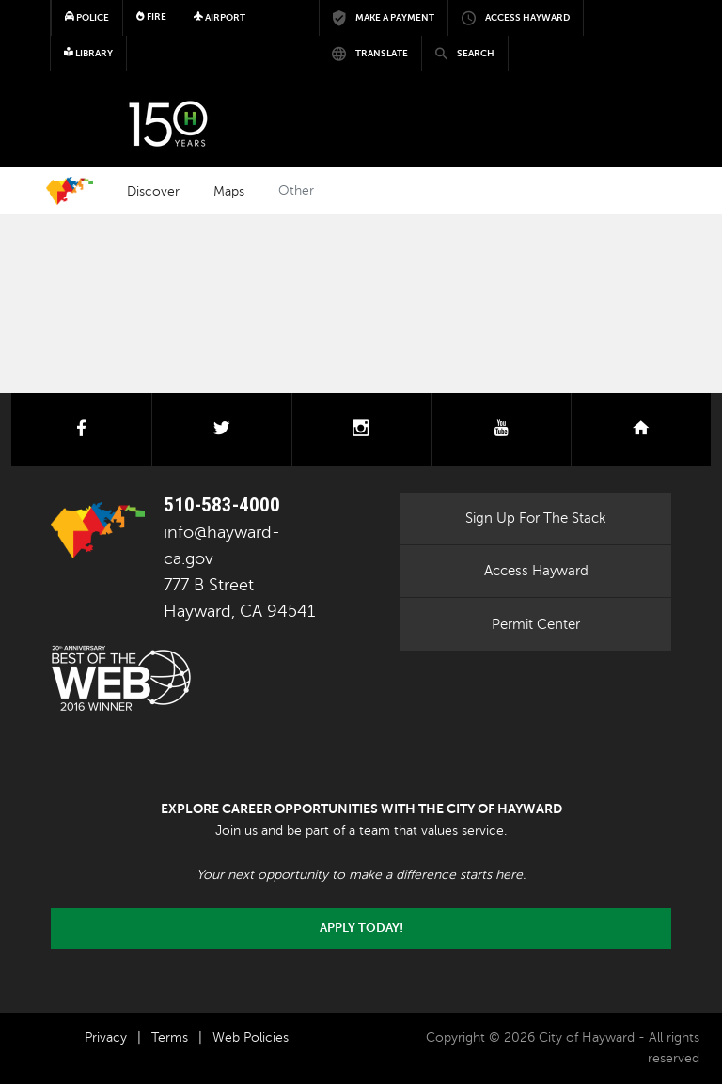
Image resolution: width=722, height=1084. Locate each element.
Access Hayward (536, 570)
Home (69, 190)
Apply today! (361, 928)
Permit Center (536, 624)
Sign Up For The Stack (535, 518)
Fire (151, 16)
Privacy (106, 1037)
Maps (228, 190)
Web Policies (250, 1037)
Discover (153, 190)
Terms (169, 1037)
